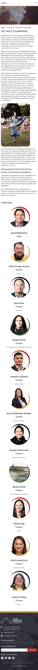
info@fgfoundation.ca (11, 636)
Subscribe (32, 650)
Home (3, 27)
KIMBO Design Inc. (22, 665)
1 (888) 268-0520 (9, 632)
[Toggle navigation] (36, 3)
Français (4, 3)
